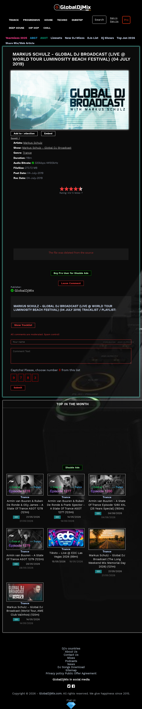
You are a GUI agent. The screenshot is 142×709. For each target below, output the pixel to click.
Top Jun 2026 (126, 38)
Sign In (113, 18)
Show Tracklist (23, 325)
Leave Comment (71, 283)
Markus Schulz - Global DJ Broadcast (46, 147)
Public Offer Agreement (80, 673)
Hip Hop (34, 28)
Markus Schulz (32, 142)
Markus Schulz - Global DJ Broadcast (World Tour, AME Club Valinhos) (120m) (24, 610)
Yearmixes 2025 (16, 38)
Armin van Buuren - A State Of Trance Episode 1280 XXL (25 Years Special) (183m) (107, 504)
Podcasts (71, 661)
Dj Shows (107, 38)
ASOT (44, 38)
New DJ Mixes (74, 38)
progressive (31, 20)
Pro (126, 20)
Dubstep (77, 20)
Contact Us (71, 654)
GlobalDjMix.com (50, 693)
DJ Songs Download (71, 667)
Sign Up (114, 21)
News (71, 664)
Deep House (16, 28)
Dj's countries (71, 648)
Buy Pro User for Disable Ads (71, 273)
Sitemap (71, 670)
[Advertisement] (76, 222)
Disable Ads (72, 467)
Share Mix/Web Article (20, 43)
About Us (71, 651)
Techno (62, 20)
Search (99, 19)
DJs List (92, 38)
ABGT (34, 38)
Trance (14, 20)
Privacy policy (55, 673)
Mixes (71, 658)
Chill (47, 28)
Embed (48, 133)
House (48, 20)
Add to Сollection (24, 133)
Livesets (56, 38)
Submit (18, 387)
